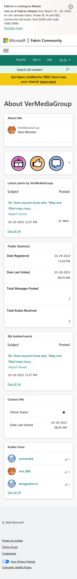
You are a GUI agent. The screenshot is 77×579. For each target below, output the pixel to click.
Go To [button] (63, 59)
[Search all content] (43, 69)
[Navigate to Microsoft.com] (14, 40)
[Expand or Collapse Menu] (6, 50)
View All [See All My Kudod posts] (14, 384)
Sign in (36, 59)
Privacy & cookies (12, 540)
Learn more (48, 81)
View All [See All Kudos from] (14, 492)
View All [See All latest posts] (14, 231)
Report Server (17, 214)
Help (49, 59)
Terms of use (10, 547)
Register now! (13, 28)
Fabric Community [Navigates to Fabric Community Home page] (46, 40)
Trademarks (9, 553)
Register (21, 59)
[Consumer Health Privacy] (38, 567)
